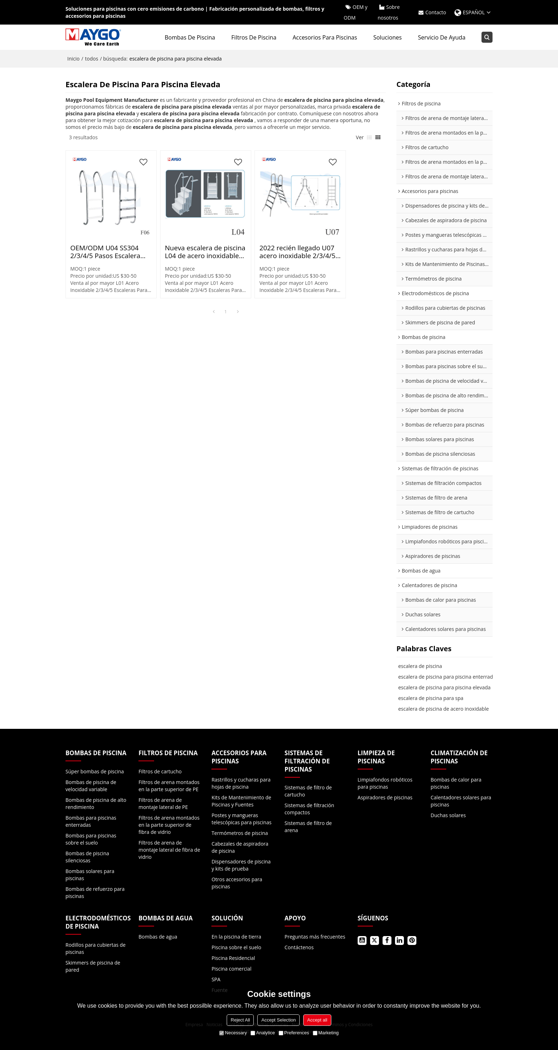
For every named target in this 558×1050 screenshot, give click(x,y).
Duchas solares (448, 815)
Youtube (362, 940)
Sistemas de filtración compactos (309, 809)
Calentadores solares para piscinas (461, 801)
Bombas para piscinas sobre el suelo (90, 839)
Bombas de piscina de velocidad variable (90, 786)
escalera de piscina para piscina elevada (444, 687)
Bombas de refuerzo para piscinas (95, 892)
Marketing (326, 1032)
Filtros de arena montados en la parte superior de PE (169, 786)
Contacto (435, 12)
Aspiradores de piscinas (385, 797)
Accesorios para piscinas (325, 37)
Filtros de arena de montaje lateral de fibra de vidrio (169, 849)
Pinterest (411, 940)
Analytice (263, 1032)
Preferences (294, 1032)
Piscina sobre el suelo (236, 947)
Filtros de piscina (254, 37)
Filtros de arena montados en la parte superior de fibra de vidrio (169, 824)
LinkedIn (399, 940)
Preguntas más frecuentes (315, 936)
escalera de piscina (420, 666)
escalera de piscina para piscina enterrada (447, 676)
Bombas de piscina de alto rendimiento (95, 803)
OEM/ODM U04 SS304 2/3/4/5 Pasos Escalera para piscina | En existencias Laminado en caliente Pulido (103, 238)
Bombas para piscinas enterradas (90, 821)
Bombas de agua (157, 936)
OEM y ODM (355, 12)
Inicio (73, 58)
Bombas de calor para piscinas (456, 783)
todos (91, 58)
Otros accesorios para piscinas (236, 883)
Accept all (317, 1020)
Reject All (240, 1020)
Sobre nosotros (389, 12)
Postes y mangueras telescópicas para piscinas (241, 819)
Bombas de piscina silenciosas (87, 857)
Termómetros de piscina (239, 833)
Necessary (233, 1032)
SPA (215, 979)
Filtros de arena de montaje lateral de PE (163, 803)
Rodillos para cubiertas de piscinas (95, 948)
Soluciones (388, 37)
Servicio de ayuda (441, 37)
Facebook (387, 940)
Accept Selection (278, 1020)
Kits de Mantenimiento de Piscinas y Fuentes (241, 801)
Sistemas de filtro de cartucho (308, 791)
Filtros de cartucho (159, 771)
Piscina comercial (231, 968)
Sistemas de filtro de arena (308, 827)
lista (369, 137)
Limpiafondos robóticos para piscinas (385, 783)
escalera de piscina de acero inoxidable (443, 708)
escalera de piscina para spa (430, 698)
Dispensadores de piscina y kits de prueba (240, 865)
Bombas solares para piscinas (89, 875)
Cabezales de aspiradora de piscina (239, 847)
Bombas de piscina (190, 37)
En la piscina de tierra (236, 936)
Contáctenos (299, 947)
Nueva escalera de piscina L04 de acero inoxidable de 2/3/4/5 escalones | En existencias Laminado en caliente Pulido (185, 238)
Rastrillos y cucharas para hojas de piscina (240, 783)
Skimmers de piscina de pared (92, 966)
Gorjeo (374, 940)
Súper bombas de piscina (94, 771)
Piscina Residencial (233, 958)
